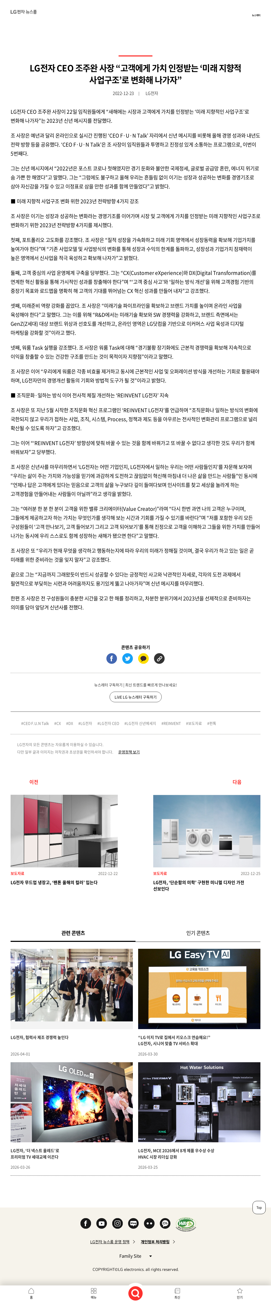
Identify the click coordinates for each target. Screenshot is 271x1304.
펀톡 (212, 723)
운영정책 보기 (129, 751)
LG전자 (86, 723)
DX (70, 723)
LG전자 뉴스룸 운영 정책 (109, 1241)
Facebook (85, 1223)
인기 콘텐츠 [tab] (198, 933)
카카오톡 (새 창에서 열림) (143, 658)
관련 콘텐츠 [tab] (81, 933)
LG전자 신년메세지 (141, 723)
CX (58, 723)
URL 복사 (159, 658)
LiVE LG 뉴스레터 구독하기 (136, 697)
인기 (240, 1297)
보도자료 (195, 723)
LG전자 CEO (109, 723)
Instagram (117, 1223)
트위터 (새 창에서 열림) (127, 658)
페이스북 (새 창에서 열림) (111, 658)
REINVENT (172, 723)
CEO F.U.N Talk (36, 723)
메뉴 (94, 1297)
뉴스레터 (256, 15)
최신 (177, 1297)
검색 (135, 1293)
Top (259, 1207)
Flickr (149, 1223)
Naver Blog (133, 1223)
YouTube (101, 1223)
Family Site (135, 1255)
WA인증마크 (186, 1224)
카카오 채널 (165, 1223)
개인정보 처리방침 (155, 1241)
